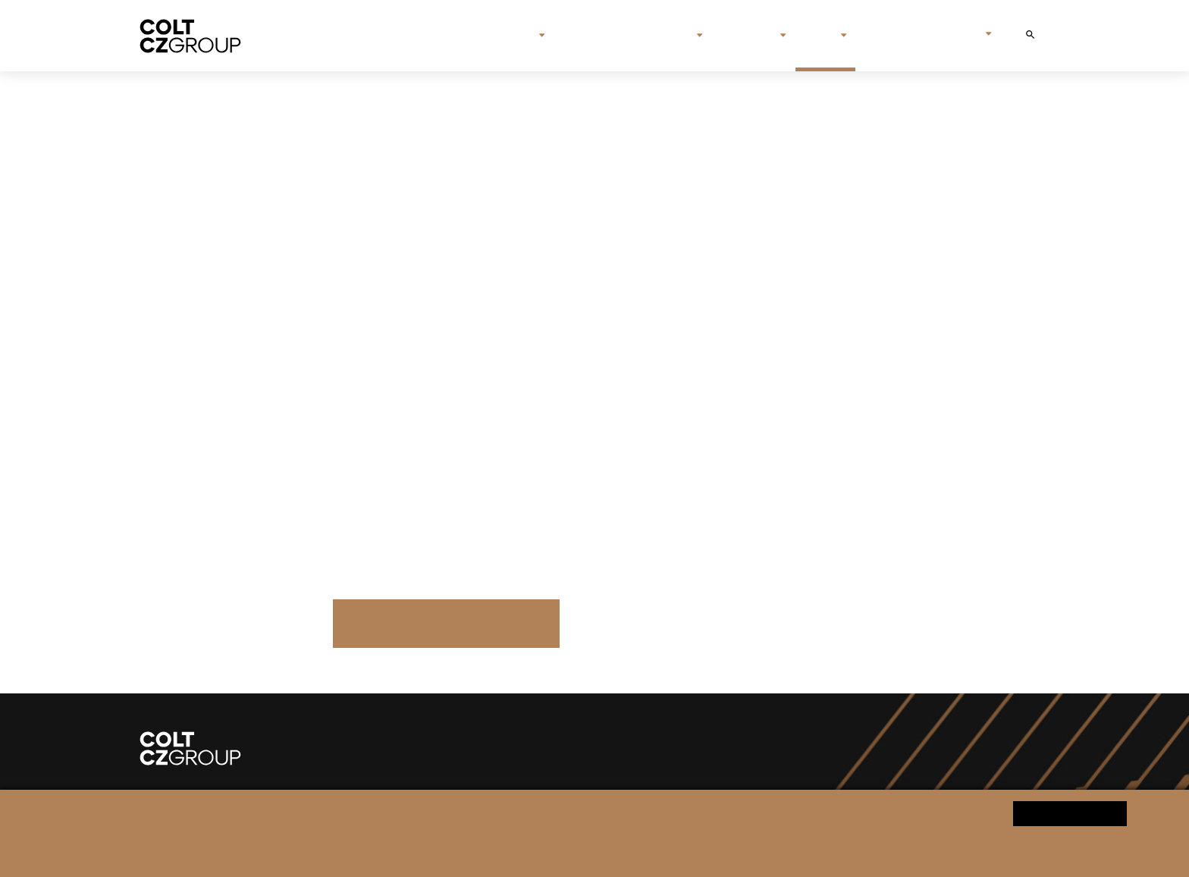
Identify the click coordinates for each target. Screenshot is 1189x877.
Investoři (747, 36)
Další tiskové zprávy (446, 622)
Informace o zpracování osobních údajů (396, 851)
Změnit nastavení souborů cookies (566, 851)
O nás (518, 36)
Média (819, 36)
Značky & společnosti (626, 36)
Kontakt (887, 36)
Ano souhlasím (1070, 813)
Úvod (471, 36)
